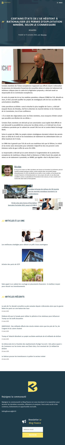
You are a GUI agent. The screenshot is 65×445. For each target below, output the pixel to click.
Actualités (32, 30)
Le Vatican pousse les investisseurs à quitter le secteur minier (23, 356)
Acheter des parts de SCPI (11, 264)
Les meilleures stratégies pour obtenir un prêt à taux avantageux (25, 245)
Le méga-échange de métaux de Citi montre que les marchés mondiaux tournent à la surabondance (43, 191)
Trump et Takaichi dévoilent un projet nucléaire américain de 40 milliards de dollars (31, 336)
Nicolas (44, 35)
